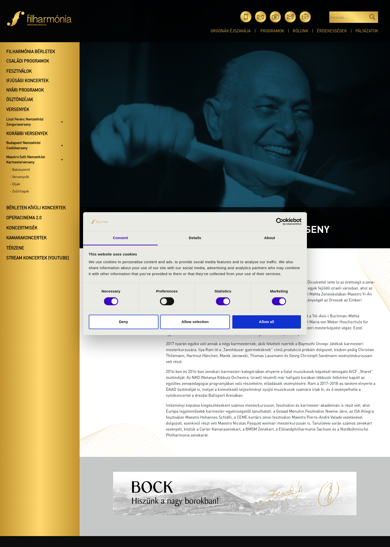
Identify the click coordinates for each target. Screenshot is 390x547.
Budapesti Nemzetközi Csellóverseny (23, 145)
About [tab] (269, 238)
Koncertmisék (21, 227)
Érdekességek (332, 30)
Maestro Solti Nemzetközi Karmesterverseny (25, 159)
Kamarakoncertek (26, 237)
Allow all (266, 322)
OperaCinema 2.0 (24, 217)
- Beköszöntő (20, 169)
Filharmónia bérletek (30, 51)
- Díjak (15, 184)
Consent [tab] (120, 238)
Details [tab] (195, 238)
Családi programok (27, 61)
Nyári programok (25, 90)
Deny (123, 322)
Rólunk (300, 30)
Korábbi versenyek (27, 133)
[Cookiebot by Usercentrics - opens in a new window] (279, 221)
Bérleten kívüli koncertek (36, 207)
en (320, 17)
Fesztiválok (19, 71)
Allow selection (194, 322)
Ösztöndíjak (19, 99)
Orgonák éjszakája (231, 30)
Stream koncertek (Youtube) (37, 257)
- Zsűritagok (19, 191)
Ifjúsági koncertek (27, 80)
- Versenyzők (19, 176)
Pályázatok (366, 30)
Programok (272, 30)
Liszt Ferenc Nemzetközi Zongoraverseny (25, 121)
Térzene (15, 248)
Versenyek (17, 109)
